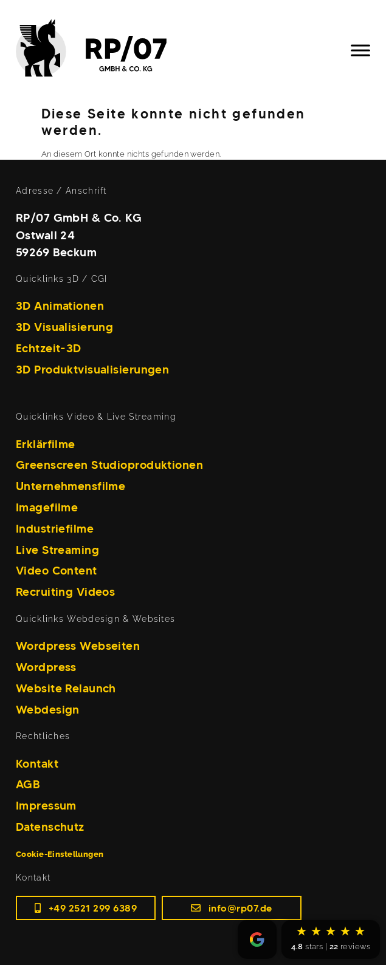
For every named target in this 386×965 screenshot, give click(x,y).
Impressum (46, 805)
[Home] (101, 50)
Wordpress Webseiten (78, 645)
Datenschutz (50, 826)
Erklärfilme (45, 444)
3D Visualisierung (64, 326)
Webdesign (48, 709)
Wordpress (46, 667)
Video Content (56, 570)
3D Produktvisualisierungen (92, 369)
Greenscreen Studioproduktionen (109, 464)
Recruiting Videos (65, 591)
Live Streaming (57, 549)
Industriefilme (55, 528)
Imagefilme (47, 507)
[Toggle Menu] (360, 50)
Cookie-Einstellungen (60, 854)
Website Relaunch (66, 688)
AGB (28, 784)
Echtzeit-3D (48, 348)
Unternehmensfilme (70, 486)
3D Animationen (60, 305)
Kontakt (37, 763)
